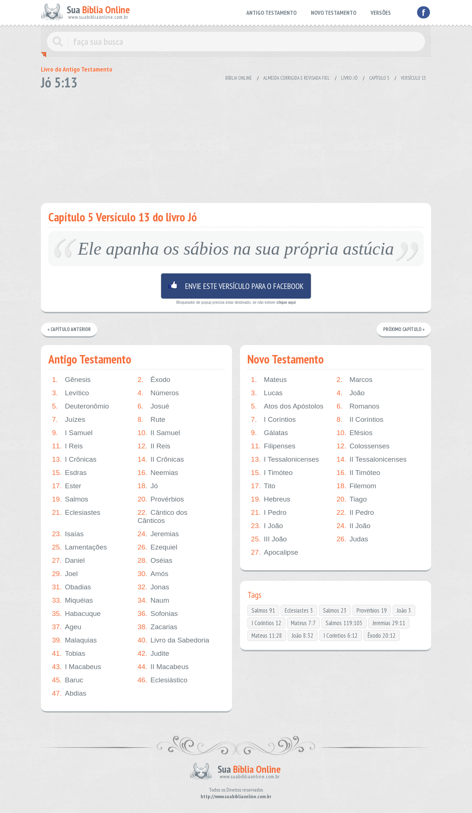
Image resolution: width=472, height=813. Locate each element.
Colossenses (363, 446)
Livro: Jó (349, 78)
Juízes (68, 420)
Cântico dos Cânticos (162, 516)
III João (269, 539)
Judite (153, 654)
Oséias (155, 561)
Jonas (153, 587)
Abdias (69, 693)
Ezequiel (157, 547)
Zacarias (157, 627)
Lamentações (79, 547)
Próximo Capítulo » (403, 329)
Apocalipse (274, 552)
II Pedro (355, 513)
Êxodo (154, 380)
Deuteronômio (80, 406)
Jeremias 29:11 (388, 623)
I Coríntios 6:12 (340, 635)
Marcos (354, 380)
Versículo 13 (413, 78)
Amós (153, 574)
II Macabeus (163, 667)
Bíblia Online (238, 78)
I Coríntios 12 (266, 623)
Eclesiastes (76, 513)
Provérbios (161, 499)
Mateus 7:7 (303, 623)
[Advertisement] (236, 144)
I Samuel (72, 433)
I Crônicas (74, 459)
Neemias (158, 473)
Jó (148, 486)
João (351, 393)
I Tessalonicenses (285, 459)
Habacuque (76, 614)
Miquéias (72, 600)
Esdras (69, 473)
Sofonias (158, 614)
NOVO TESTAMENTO (333, 12)
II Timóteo (358, 473)
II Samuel (159, 433)
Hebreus (271, 499)
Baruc (67, 680)
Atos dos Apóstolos (287, 406)
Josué (153, 406)
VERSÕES (381, 12)
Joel (65, 574)
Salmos (70, 499)
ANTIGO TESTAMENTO (271, 12)
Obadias (71, 587)
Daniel (68, 561)
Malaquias (74, 640)
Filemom (356, 486)
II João (354, 526)
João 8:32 (302, 635)
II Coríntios (360, 420)
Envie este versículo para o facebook (236, 286)
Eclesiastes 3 (299, 610)
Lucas (267, 393)
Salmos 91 (263, 610)
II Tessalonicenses (372, 459)
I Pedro (269, 513)
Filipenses (273, 446)
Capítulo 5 (379, 78)
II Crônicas (161, 459)
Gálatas (269, 433)
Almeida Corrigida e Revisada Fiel (296, 78)
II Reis (154, 446)
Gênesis (71, 380)
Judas (352, 539)
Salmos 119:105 (344, 623)
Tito (263, 486)
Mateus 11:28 (266, 635)
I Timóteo (272, 473)
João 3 (404, 610)
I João (267, 526)
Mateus (269, 380)
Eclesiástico (162, 680)
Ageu (66, 627)
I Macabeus (76, 667)
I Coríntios (273, 420)
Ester (66, 486)
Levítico (70, 393)
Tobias (68, 654)
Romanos (358, 406)
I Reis (67, 446)
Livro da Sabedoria (173, 640)
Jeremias (158, 534)
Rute (151, 420)
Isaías (68, 534)
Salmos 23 (335, 610)
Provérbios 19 (372, 610)
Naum (153, 600)
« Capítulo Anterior (69, 329)
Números (158, 393)
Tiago (352, 499)
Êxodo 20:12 (382, 635)
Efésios (354, 433)
